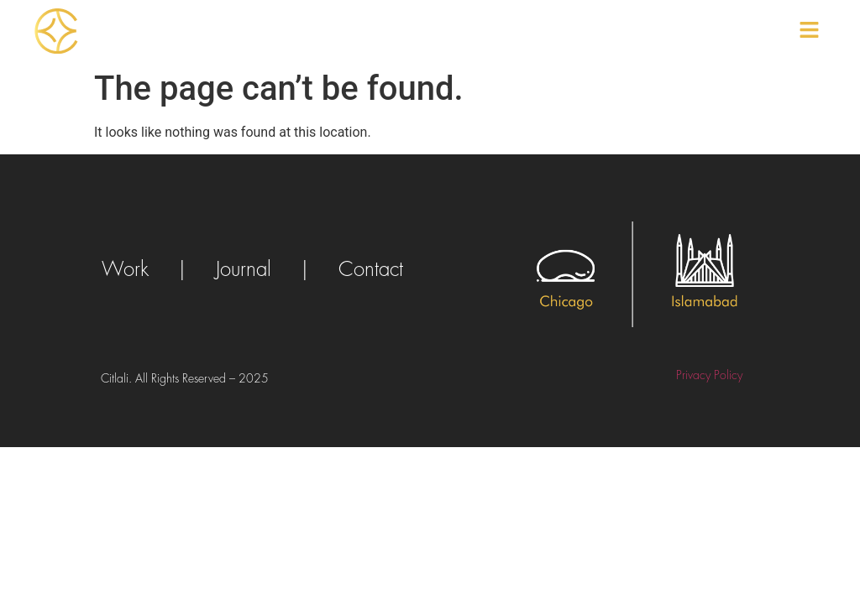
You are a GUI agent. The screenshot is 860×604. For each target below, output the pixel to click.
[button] (809, 31)
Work (125, 269)
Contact (370, 269)
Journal (243, 269)
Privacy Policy (709, 375)
